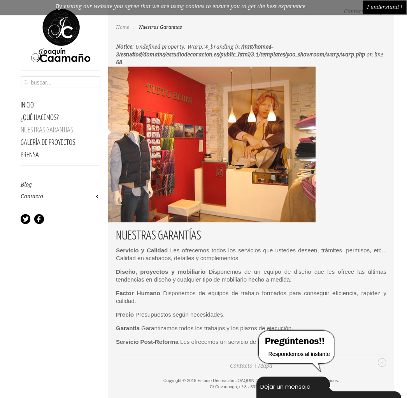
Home (122, 27)
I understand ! (384, 7)
